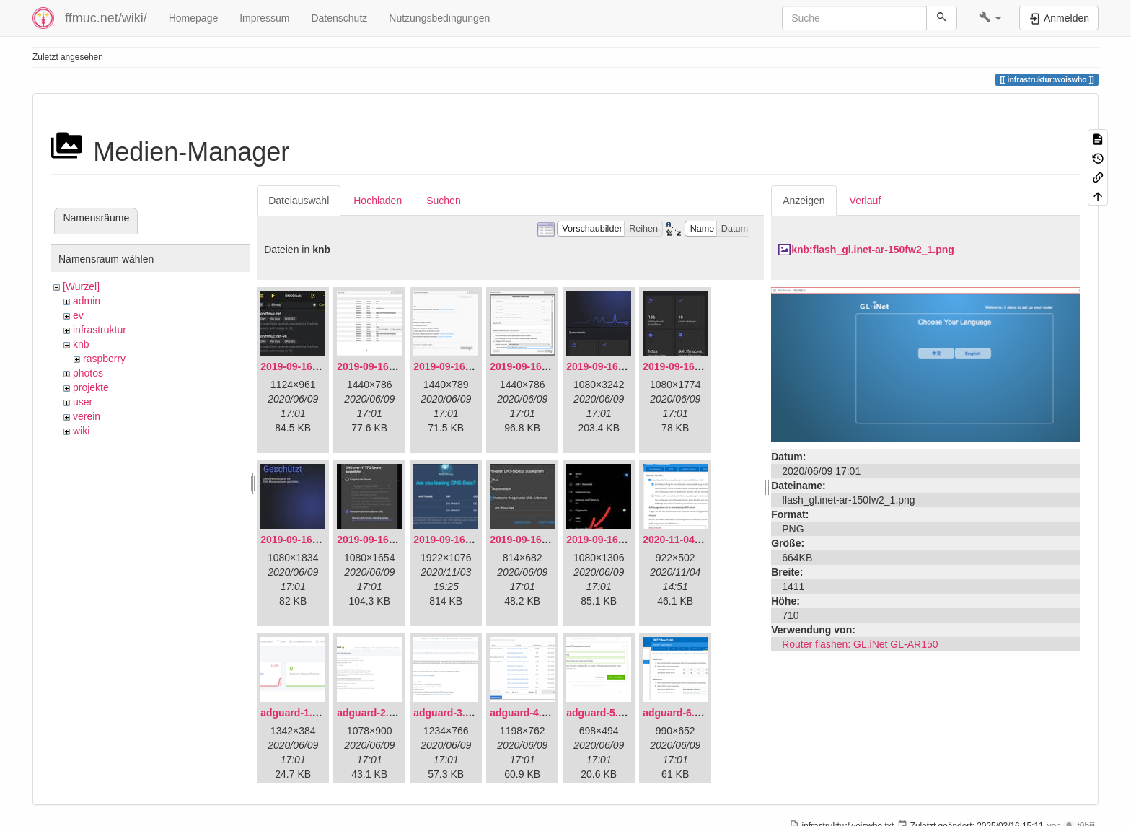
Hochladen (377, 200)
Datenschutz (339, 18)
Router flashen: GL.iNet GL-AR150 (860, 644)
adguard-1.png (295, 713)
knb (81, 344)
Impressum (264, 18)
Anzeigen (803, 200)
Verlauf (865, 200)
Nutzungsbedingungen (439, 18)
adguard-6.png (678, 713)
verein (86, 416)
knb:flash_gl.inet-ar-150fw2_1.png (872, 249)
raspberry (104, 358)
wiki (81, 430)
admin (86, 301)
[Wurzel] (81, 286)
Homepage (194, 18)
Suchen (443, 200)
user (82, 402)
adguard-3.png (448, 713)
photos (88, 373)
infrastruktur (99, 329)
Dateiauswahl (298, 200)
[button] (990, 18)
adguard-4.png (525, 713)
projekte (91, 387)
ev (78, 315)
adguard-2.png (372, 713)
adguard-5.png (601, 713)
